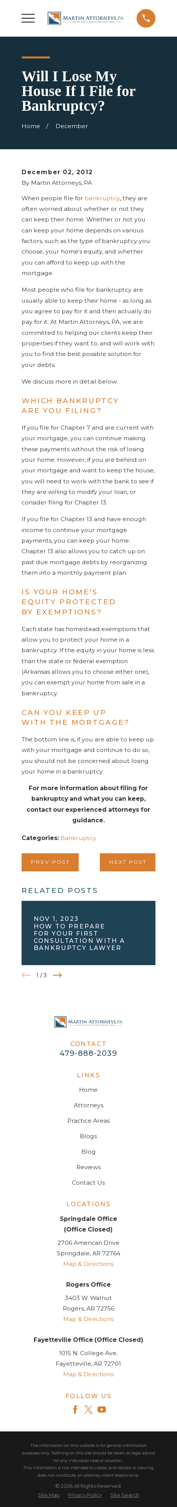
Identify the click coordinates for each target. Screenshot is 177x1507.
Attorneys (88, 1105)
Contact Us (88, 1182)
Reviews (88, 1167)
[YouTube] (102, 1409)
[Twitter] (88, 1409)
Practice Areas (88, 1120)
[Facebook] (75, 1409)
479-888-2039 (88, 1053)
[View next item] (57, 975)
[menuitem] (49, 1495)
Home (88, 1089)
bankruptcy (102, 198)
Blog (88, 1151)
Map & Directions (88, 1263)
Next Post (128, 862)
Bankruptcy (78, 838)
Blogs (88, 1136)
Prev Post (50, 862)
